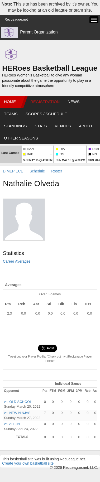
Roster (56, 171)
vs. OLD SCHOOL (18, 402)
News (73, 101)
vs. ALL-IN (12, 424)
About (86, 126)
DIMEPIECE (13, 171)
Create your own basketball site (28, 463)
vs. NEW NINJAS (17, 413)
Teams (11, 114)
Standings (15, 126)
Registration (45, 101)
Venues (63, 126)
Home (10, 101)
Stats (41, 126)
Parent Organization (39, 32)
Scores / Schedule (46, 114)
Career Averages (17, 261)
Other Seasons (21, 138)
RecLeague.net (16, 19)
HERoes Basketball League (49, 68)
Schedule (37, 171)
